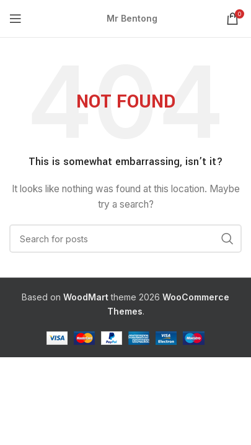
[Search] (125, 238)
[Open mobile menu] (15, 18)
